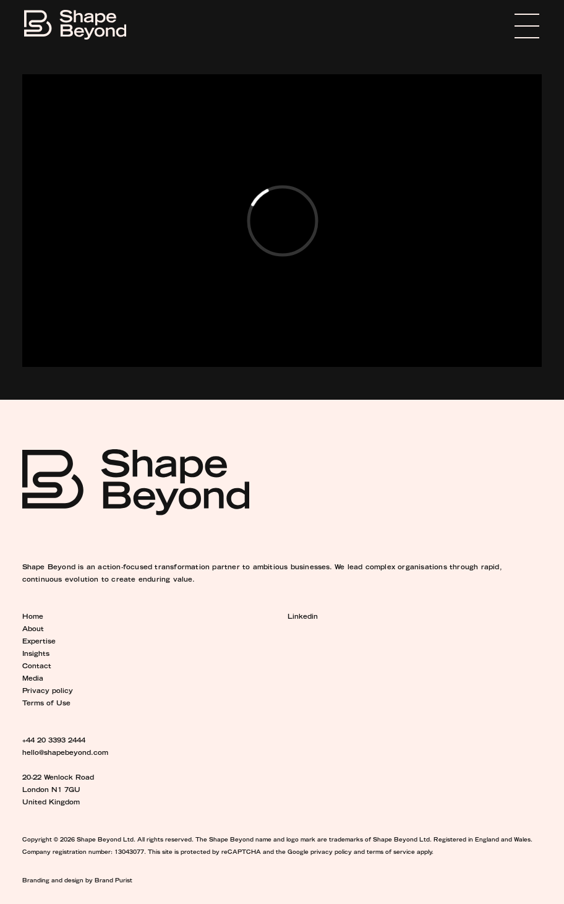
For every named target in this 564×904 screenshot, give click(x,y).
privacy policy (331, 852)
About (33, 630)
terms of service (391, 852)
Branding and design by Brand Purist (77, 881)
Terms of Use (46, 704)
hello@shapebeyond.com (65, 754)
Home (32, 617)
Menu (508, 26)
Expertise (39, 642)
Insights (35, 655)
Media (32, 679)
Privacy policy (47, 692)
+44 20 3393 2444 (53, 741)
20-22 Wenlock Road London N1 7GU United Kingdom (58, 790)
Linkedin (303, 617)
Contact (36, 667)
